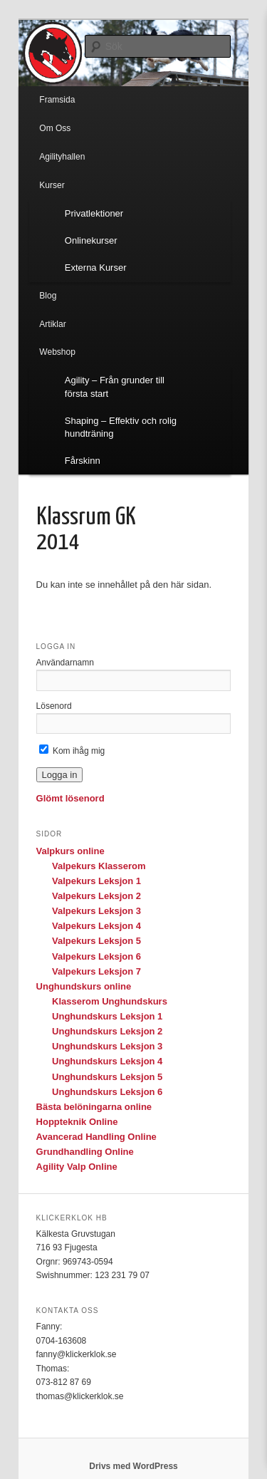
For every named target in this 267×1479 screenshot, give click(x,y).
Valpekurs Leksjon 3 (96, 910)
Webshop (57, 352)
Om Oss (54, 128)
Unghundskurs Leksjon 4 (107, 1061)
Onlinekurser (91, 240)
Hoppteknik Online (77, 1121)
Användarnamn (65, 663)
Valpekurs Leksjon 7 (96, 971)
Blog (47, 296)
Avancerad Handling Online (96, 1136)
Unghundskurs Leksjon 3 (107, 1046)
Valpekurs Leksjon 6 (96, 956)
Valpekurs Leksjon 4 (96, 925)
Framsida (57, 100)
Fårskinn (82, 460)
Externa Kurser (96, 267)
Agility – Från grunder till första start (114, 386)
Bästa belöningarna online (94, 1106)
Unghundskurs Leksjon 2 (107, 1031)
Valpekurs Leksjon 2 (96, 896)
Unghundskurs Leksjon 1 (107, 1016)
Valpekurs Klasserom (99, 866)
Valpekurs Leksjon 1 (96, 881)
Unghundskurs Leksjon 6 (107, 1091)
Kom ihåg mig (72, 751)
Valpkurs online (70, 851)
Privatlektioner (94, 213)
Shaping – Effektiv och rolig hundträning (121, 427)
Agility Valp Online (76, 1166)
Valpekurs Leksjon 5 (96, 940)
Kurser (51, 185)
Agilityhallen (62, 157)
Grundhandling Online (85, 1151)
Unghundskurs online (84, 986)
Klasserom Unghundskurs (109, 1001)
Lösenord (54, 706)
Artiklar (52, 324)
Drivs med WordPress (133, 1466)
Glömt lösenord (70, 798)
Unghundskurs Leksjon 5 (107, 1076)
